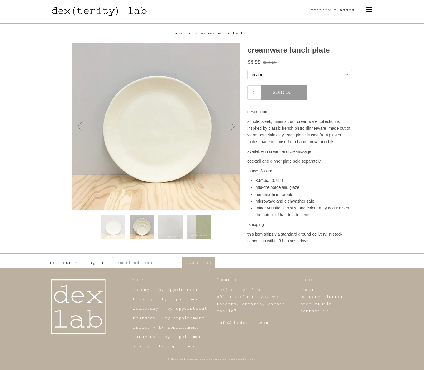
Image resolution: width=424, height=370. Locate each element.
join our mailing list (79, 262)
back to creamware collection (212, 33)
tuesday (142, 298)
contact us (314, 310)
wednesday (145, 308)
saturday (144, 336)
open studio (316, 303)
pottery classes (332, 9)
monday (141, 289)
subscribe (198, 262)
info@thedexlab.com (242, 322)
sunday (141, 346)
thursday (144, 317)
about (307, 289)
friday (141, 327)
